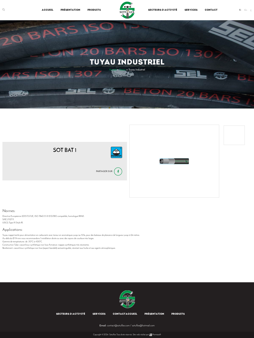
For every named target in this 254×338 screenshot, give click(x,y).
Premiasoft (156, 335)
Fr (240, 10)
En (245, 10)
